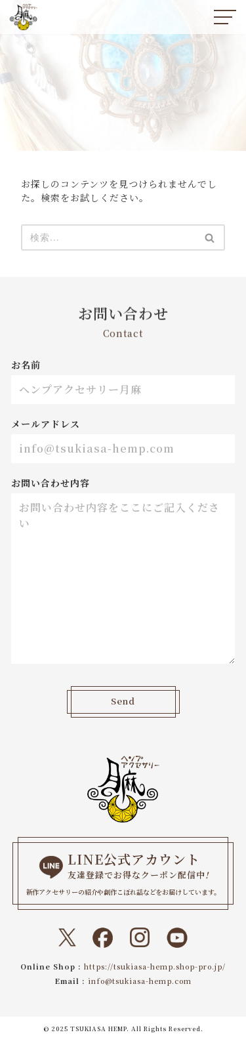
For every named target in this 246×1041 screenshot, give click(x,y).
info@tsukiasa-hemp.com (140, 980)
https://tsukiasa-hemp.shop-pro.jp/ (155, 966)
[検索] (108, 237)
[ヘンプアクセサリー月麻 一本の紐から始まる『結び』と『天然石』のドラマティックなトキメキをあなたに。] (23, 17)
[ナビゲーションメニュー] (225, 17)
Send (123, 702)
